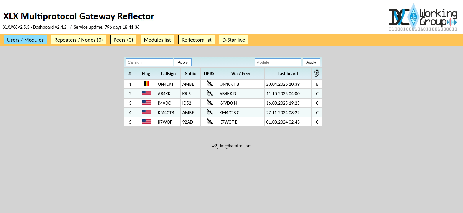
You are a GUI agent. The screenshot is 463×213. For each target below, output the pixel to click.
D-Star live (233, 39)
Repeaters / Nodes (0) (78, 39)
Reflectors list (196, 39)
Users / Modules (25, 39)
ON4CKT (166, 84)
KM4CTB (166, 112)
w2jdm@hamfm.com (231, 145)
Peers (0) (123, 39)
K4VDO (165, 103)
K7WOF (165, 122)
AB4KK (164, 93)
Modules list (157, 39)
